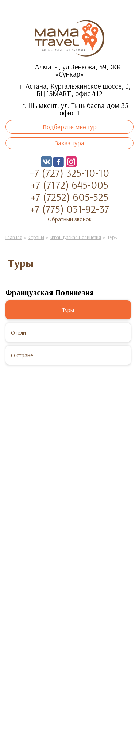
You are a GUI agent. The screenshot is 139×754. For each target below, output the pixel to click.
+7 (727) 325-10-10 (69, 172)
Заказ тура (69, 143)
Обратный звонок (70, 219)
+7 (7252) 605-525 (69, 197)
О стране (22, 355)
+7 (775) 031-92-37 (69, 209)
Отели (18, 332)
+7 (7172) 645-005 (69, 185)
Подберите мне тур (70, 127)
